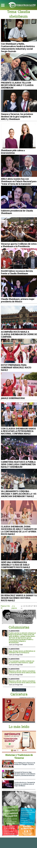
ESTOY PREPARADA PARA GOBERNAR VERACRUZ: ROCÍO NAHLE (16, 367)
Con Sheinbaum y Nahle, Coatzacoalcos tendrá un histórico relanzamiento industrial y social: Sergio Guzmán (18, 48)
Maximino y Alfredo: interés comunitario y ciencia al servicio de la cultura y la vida (22, 671)
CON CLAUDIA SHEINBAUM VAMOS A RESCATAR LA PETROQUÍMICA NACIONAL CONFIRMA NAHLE (18, 431)
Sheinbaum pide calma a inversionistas (13, 151)
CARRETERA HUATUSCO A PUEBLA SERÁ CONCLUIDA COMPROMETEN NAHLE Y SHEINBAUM (18, 464)
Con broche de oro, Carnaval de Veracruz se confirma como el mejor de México (24, 784)
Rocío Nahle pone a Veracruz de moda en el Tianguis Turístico (24, 763)
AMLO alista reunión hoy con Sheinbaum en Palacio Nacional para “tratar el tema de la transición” (18, 181)
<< (21, 606)
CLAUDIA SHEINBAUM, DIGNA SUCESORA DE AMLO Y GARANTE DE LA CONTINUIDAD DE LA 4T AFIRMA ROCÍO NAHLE (19, 530)
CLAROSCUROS (14, 631)
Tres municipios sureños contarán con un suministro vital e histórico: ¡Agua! (21, 661)
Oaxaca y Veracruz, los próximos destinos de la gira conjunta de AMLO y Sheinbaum (17, 116)
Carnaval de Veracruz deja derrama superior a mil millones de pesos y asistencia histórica (24, 773)
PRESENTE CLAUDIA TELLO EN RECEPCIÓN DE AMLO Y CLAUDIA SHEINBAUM (17, 85)
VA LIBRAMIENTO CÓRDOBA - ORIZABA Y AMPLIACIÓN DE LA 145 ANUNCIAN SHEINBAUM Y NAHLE (18, 494)
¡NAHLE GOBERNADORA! (13, 398)
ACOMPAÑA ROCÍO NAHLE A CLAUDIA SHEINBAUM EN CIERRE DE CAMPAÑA (19, 334)
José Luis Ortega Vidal (16, 644)
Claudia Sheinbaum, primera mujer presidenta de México (17, 300)
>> (21, 608)
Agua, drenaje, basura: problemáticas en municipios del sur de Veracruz (22, 651)
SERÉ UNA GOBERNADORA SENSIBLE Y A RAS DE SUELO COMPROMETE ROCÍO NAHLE (15, 565)
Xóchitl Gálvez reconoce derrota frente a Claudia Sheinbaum (17, 272)
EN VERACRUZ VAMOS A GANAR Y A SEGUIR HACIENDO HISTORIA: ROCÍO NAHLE (19, 598)
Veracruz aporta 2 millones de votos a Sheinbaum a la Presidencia (19, 245)
